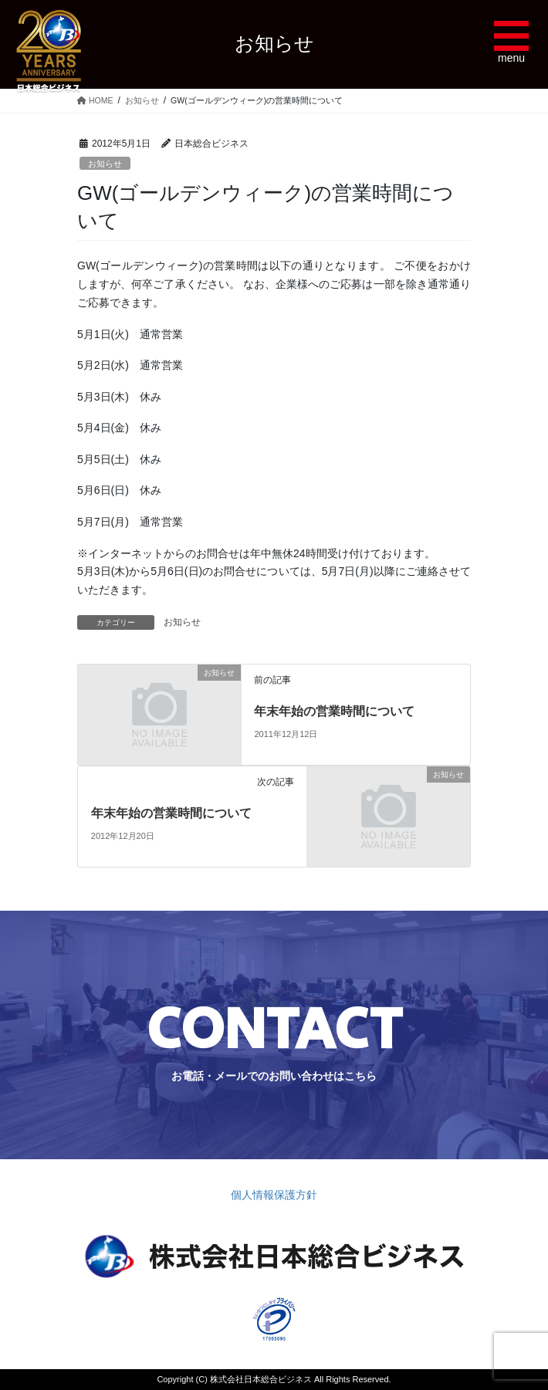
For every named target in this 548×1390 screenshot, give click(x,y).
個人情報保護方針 (274, 1195)
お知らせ (105, 163)
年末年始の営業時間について (334, 711)
